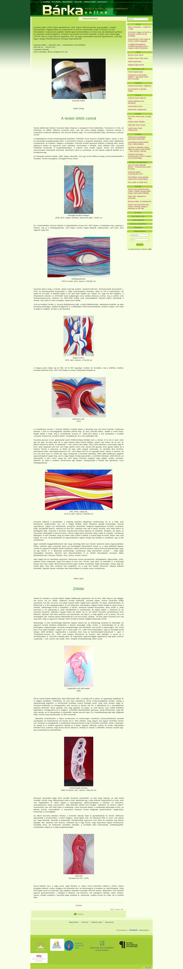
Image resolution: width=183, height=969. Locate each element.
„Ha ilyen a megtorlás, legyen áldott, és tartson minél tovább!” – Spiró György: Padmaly (139, 149)
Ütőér (138, 52)
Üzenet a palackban (138, 224)
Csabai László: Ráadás (136, 122)
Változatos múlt (138, 69)
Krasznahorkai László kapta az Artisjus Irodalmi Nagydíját (139, 40)
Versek (138, 95)
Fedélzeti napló (89, 2)
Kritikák (138, 134)
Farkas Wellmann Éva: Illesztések (136, 102)
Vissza (80, 914)
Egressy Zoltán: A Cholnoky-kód (139, 201)
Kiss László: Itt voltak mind (137, 182)
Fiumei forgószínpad (135, 72)
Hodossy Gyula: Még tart (137, 98)
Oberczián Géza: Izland (136, 125)
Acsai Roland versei (135, 106)
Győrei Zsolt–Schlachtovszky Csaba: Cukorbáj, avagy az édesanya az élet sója (138, 206)
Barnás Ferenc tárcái (135, 55)
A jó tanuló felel (138, 216)
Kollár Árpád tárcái (134, 61)
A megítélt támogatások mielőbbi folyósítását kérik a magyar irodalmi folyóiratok (138, 46)
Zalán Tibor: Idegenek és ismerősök (137, 197)
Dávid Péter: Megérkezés (137, 109)
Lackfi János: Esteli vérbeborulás (135, 129)
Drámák (138, 186)
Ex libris (138, 213)
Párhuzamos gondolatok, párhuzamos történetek (137, 138)
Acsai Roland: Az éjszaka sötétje (137, 90)
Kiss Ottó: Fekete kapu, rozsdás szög (139, 117)
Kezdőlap (46, 2)
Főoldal (79, 905)
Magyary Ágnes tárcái (136, 65)
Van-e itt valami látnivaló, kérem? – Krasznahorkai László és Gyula (139, 167)
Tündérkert (138, 227)
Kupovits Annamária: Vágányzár (139, 86)
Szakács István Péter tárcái (138, 58)
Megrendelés (67, 2)
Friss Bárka (56, 2)
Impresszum (102, 2)
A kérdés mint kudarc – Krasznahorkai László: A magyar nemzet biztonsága (139, 156)
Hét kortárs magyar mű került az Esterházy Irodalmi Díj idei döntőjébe (139, 34)
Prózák (138, 114)
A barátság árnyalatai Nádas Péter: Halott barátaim (138, 143)
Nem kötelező (138, 220)
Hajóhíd (138, 83)
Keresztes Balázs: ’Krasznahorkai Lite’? (135, 173)
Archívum (78, 2)
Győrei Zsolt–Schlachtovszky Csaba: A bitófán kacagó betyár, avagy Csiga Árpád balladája (139, 191)
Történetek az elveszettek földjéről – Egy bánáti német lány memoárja (138, 77)
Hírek (138, 24)
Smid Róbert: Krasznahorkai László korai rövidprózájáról (138, 178)
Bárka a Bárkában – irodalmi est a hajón (139, 28)
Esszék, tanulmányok (138, 162)
